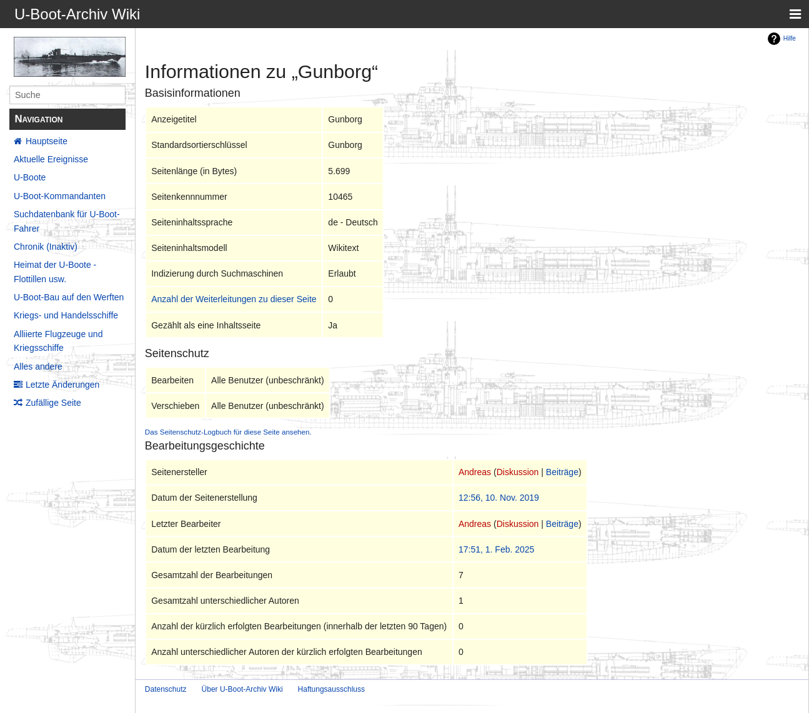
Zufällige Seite (53, 403)
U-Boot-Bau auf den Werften (69, 297)
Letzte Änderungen (62, 385)
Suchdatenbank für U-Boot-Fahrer (67, 221)
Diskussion (518, 472)
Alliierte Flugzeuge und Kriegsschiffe (58, 341)
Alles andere (38, 366)
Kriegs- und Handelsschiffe (66, 315)
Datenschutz (166, 689)
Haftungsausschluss (331, 689)
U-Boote (30, 177)
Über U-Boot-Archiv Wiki (242, 689)
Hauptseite (46, 141)
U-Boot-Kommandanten (60, 196)
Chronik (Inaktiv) (45, 247)
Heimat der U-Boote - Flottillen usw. (55, 271)
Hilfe (789, 38)
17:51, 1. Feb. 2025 (496, 549)
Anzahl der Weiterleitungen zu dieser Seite (233, 299)
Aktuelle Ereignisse (51, 159)
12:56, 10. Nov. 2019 (499, 498)
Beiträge (562, 472)
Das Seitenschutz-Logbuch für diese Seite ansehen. (228, 432)
